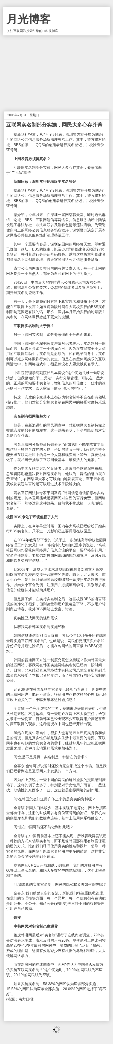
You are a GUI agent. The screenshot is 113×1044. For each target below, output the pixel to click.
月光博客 (28, 19)
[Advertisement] (56, 70)
